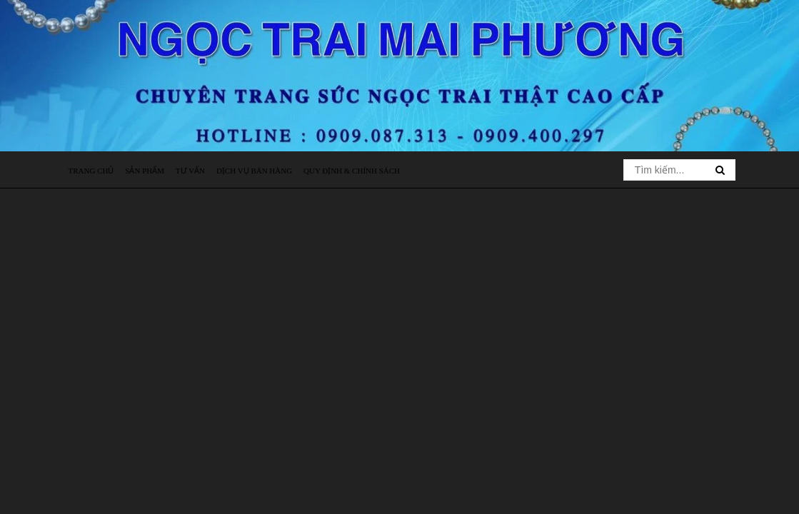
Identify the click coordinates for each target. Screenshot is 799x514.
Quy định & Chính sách (351, 170)
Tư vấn (190, 170)
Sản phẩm (144, 170)
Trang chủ (91, 170)
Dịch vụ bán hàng (254, 170)
